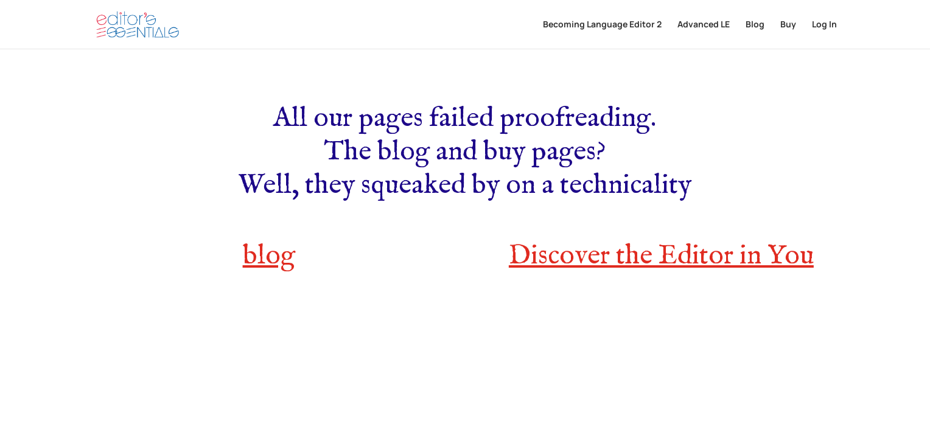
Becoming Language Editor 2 (602, 25)
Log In (824, 25)
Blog (755, 25)
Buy (788, 25)
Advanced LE (703, 25)
